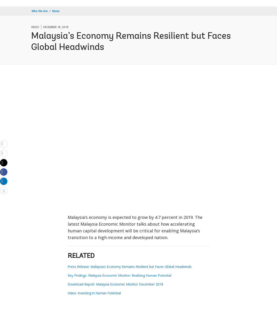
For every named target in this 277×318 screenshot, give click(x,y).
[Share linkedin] (3, 181)
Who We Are (40, 11)
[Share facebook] (3, 171)
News (56, 11)
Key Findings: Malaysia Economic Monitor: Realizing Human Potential (119, 275)
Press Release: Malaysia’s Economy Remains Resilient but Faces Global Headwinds (130, 266)
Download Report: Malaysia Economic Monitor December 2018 (115, 284)
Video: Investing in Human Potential (94, 293)
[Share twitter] (3, 162)
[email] (3, 144)
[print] (3, 153)
